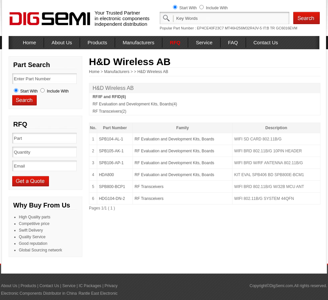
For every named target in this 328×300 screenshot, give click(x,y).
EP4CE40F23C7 (210, 28)
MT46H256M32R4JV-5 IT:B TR (250, 28)
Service (204, 42)
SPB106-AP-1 (111, 163)
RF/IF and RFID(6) (109, 96)
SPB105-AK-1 (111, 151)
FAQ (233, 42)
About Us (62, 42)
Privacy (110, 285)
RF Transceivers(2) (109, 111)
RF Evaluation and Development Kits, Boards (174, 139)
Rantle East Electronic (97, 293)
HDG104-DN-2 (112, 198)
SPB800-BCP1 (112, 186)
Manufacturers (138, 42)
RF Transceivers (149, 186)
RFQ (175, 42)
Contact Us (266, 42)
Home (29, 42)
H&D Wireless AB (152, 71)
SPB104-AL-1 (111, 139)
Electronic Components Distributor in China (39, 293)
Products (97, 42)
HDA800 (106, 174)
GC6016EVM (286, 28)
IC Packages (90, 285)
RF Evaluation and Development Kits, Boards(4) (135, 104)
